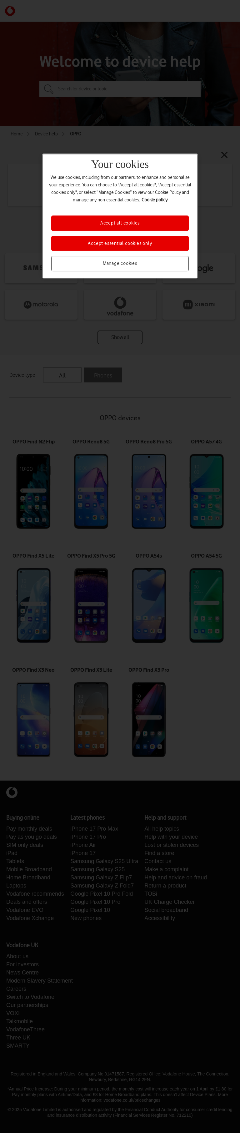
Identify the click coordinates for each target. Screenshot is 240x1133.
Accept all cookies (120, 223)
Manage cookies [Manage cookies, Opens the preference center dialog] (120, 263)
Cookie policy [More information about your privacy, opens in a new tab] (155, 200)
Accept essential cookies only (120, 243)
